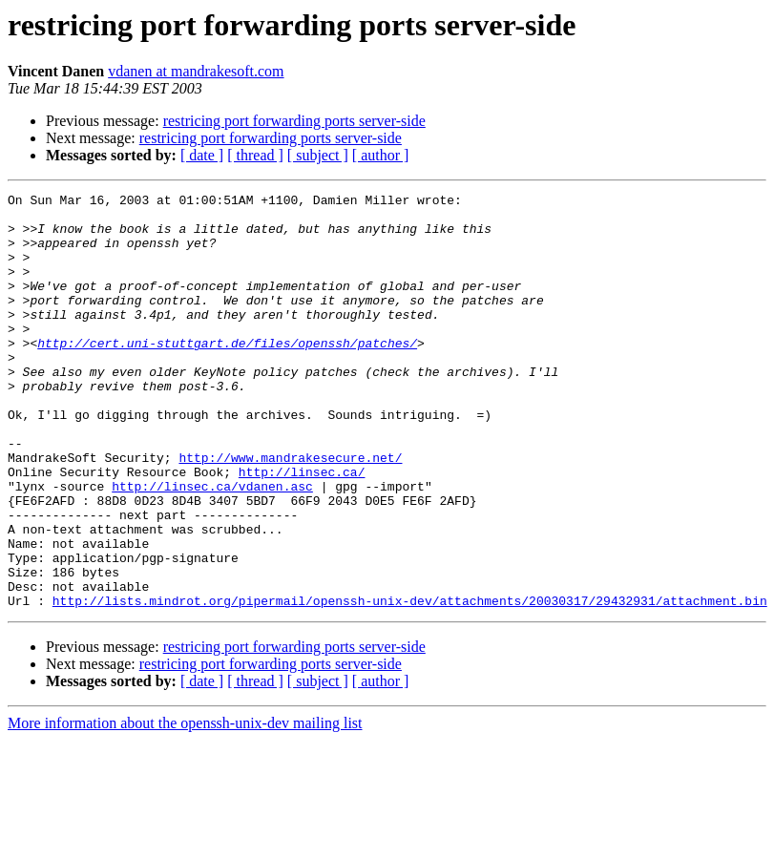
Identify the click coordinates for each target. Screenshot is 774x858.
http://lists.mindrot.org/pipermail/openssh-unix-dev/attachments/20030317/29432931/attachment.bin (409, 683)
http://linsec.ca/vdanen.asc (212, 546)
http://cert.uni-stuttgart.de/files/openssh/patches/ (227, 374)
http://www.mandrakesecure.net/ (290, 511)
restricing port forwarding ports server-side (294, 121)
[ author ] (380, 155)
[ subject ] (317, 155)
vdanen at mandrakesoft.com (195, 71)
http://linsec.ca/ (302, 528)
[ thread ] (255, 155)
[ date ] (201, 155)
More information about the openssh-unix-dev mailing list (185, 806)
